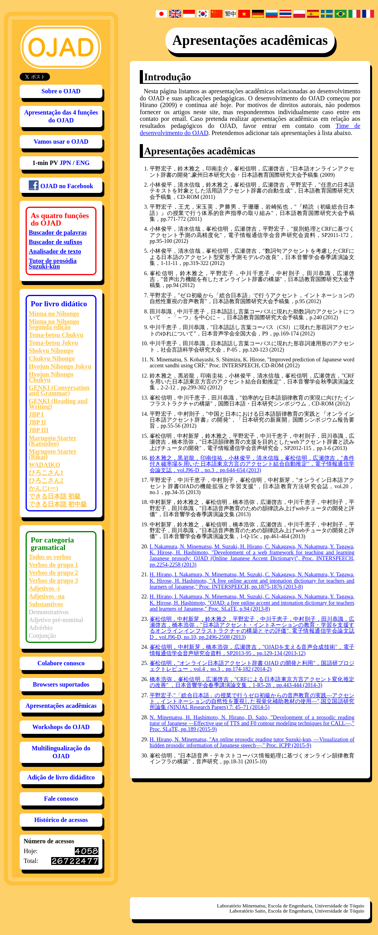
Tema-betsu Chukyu (56, 334)
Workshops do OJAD (61, 727)
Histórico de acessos (61, 820)
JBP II (37, 422)
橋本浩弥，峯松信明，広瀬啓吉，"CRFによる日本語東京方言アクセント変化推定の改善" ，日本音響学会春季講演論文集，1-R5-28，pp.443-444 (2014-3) (252, 682)
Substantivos (46, 604)
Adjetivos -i (44, 588)
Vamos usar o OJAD (60, 141)
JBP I (36, 414)
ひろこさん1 (46, 472)
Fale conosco (61, 798)
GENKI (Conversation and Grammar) (59, 390)
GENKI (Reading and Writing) (58, 404)
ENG (83, 162)
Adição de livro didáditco (61, 777)
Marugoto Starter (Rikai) (52, 454)
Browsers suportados (61, 684)
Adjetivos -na (47, 596)
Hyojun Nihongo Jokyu (60, 366)
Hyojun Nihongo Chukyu (51, 377)
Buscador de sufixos (55, 242)
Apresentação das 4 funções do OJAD (61, 116)
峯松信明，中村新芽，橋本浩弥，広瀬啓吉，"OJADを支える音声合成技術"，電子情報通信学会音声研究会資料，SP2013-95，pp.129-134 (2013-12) (252, 650)
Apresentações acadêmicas (61, 705)
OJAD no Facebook (61, 185)
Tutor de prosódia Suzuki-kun (53, 263)
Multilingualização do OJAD (61, 752)
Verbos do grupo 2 (53, 572)
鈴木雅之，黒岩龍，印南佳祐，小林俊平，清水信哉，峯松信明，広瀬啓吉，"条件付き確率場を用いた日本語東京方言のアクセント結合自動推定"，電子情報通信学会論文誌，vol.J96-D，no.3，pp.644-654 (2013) (252, 464)
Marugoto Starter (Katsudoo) (52, 441)
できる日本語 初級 (55, 496)
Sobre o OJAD (60, 91)
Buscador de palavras (58, 232)
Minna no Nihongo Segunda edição (54, 324)
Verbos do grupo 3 (53, 580)
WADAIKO (44, 464)
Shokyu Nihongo (51, 350)
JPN (65, 162)
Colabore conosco (61, 663)
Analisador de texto (55, 251)
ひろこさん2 (46, 480)
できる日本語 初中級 (58, 504)
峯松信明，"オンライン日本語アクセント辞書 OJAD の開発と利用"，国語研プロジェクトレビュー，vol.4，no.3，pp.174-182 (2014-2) (252, 666)
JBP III (38, 430)
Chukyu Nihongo (52, 358)
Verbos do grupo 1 (53, 564)
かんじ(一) (43, 488)
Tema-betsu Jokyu (53, 342)
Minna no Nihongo (54, 313)
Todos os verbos (50, 557)
